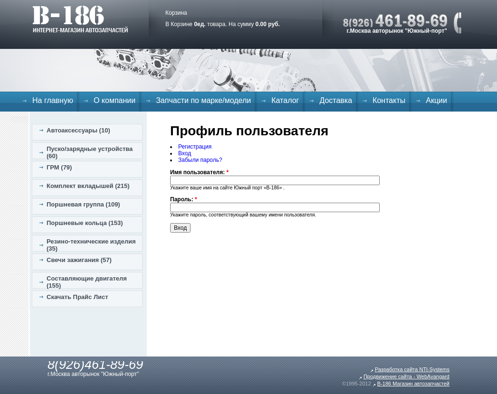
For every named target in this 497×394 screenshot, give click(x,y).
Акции (436, 100)
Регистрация (194, 146)
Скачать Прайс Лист (77, 296)
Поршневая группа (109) (83, 204)
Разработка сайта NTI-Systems (412, 369)
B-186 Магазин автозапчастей (413, 383)
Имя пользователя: (199, 172)
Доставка (335, 100)
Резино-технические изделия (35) (91, 245)
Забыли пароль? (200, 160)
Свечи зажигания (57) (79, 259)
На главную (52, 100)
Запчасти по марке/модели (203, 100)
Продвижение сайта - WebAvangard (406, 376)
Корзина (176, 12)
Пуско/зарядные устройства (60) (90, 152)
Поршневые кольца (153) (85, 222)
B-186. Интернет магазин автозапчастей (80, 19)
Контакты (389, 100)
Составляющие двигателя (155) (87, 282)
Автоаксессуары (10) (78, 130)
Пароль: (183, 199)
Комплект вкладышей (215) (88, 185)
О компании (114, 100)
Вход (184, 153)
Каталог (285, 100)
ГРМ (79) (59, 167)
